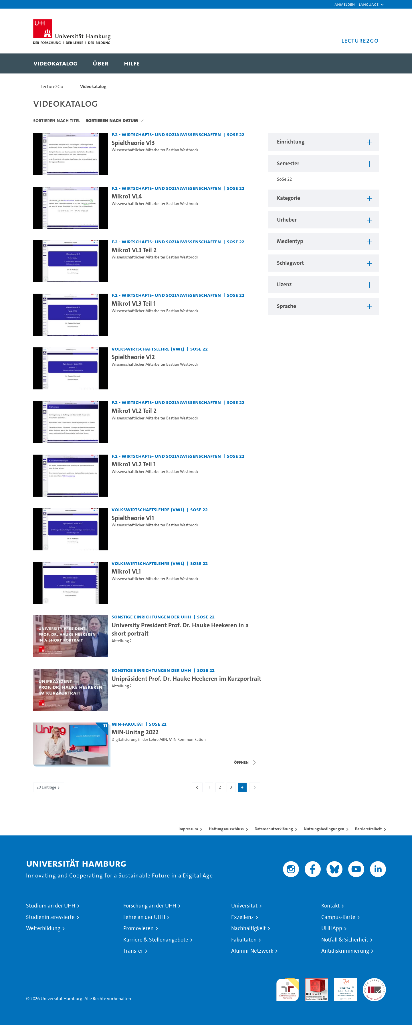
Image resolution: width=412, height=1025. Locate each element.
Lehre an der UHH (144, 917)
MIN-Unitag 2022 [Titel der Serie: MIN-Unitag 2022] (135, 732)
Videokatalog (93, 86)
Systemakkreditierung (374, 981)
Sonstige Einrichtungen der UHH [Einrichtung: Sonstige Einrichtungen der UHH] (151, 616)
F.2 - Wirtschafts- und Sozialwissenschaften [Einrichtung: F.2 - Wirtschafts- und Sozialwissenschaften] (166, 134)
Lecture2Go (52, 86)
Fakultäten (244, 940)
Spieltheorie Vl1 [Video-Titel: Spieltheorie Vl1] (133, 518)
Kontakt (330, 905)
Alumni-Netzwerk (252, 951)
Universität (244, 905)
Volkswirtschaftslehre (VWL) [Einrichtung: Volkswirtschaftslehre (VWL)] (148, 348)
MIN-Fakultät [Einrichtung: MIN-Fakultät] (127, 723)
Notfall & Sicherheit (344, 940)
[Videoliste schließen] (245, 762)
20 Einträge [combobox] (49, 787)
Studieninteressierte (50, 917)
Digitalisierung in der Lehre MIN (139, 739)
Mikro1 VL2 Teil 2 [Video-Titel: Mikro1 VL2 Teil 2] (134, 410)
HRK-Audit (344, 981)
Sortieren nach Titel (56, 120)
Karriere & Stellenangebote (155, 940)
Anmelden (344, 4)
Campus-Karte (338, 917)
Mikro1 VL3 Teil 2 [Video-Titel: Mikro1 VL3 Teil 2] (134, 250)
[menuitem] (55, 63)
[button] (369, 4)
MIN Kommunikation (187, 739)
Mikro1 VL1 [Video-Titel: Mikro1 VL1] (126, 571)
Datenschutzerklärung (274, 829)
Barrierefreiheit (368, 829)
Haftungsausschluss (226, 829)
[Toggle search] (369, 63)
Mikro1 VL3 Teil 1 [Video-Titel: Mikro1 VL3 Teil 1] (134, 303)
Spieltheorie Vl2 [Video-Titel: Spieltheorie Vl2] (133, 357)
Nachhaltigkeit (248, 928)
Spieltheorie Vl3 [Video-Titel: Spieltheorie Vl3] (133, 142)
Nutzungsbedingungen (324, 829)
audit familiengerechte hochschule (287, 988)
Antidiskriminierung (345, 951)
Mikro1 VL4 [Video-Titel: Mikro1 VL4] (127, 196)
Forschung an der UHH (149, 905)
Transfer (133, 951)
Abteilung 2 (122, 641)
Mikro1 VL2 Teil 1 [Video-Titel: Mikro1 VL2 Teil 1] (134, 464)
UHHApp (331, 928)
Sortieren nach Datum (112, 120)
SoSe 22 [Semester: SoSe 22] (235, 134)
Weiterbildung (43, 928)
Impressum (188, 829)
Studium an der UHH (50, 905)
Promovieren (138, 928)
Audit (310, 981)
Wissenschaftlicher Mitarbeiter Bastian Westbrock (155, 150)
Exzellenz (242, 917)
